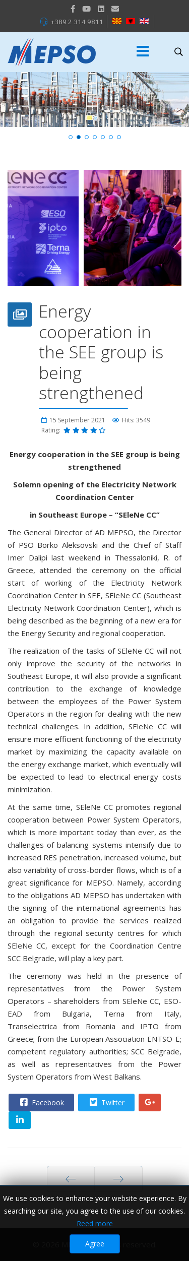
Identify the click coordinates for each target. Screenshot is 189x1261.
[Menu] (143, 52)
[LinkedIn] (101, 9)
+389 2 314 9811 (76, 21)
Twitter (105, 1102)
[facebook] (73, 9)
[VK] (115, 9)
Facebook (41, 1102)
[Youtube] (86, 9)
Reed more (95, 1223)
